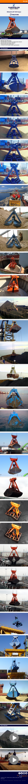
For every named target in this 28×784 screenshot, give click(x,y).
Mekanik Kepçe (10, 780)
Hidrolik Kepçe (5, 780)
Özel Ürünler (24, 780)
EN (26, 1)
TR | (24, 1)
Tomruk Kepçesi (16, 780)
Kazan (2, 780)
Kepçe (20, 780)
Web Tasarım (3, 778)
